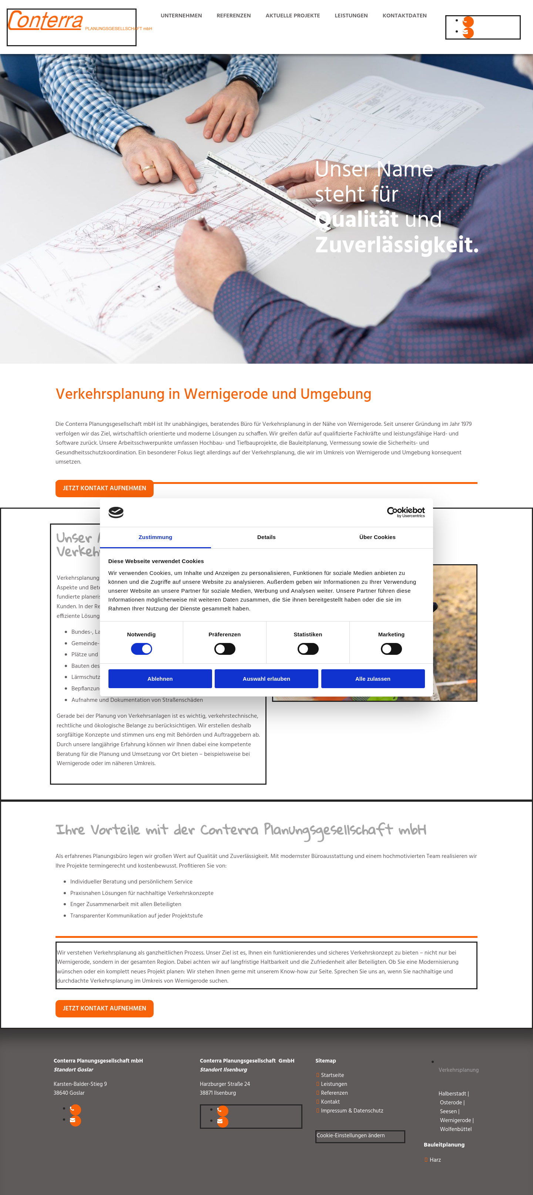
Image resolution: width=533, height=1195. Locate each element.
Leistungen (351, 15)
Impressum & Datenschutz (352, 1111)
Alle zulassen (372, 679)
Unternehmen (180, 15)
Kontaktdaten (405, 15)
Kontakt (330, 1102)
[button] (105, 488)
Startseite (332, 1075)
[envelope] (465, 31)
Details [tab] (266, 537)
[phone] (465, 20)
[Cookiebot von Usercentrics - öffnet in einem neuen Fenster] (392, 512)
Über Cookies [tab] (377, 537)
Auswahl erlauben (266, 679)
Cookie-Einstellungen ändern (350, 1135)
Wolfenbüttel (456, 1129)
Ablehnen (159, 679)
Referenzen (234, 15)
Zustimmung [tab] (155, 537)
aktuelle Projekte (292, 15)
